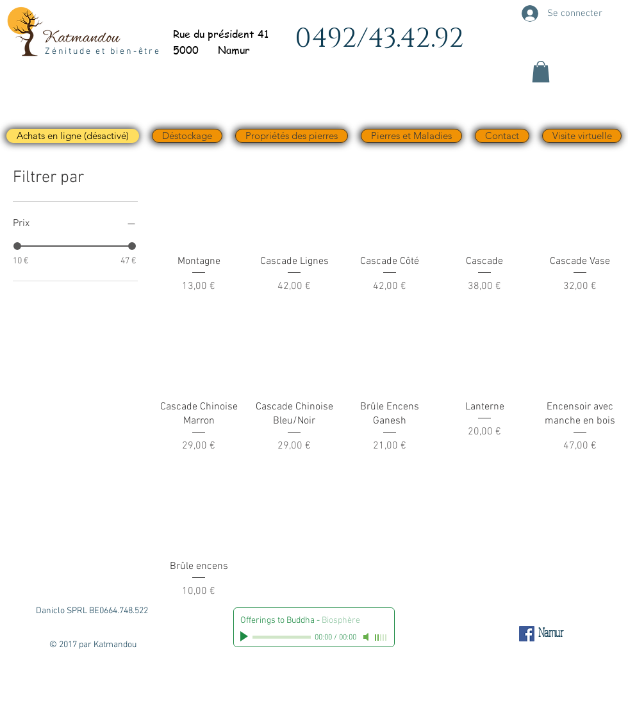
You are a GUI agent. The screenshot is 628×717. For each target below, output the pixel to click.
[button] (541, 71)
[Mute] (367, 636)
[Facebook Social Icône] (526, 633)
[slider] (17, 246)
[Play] (245, 637)
